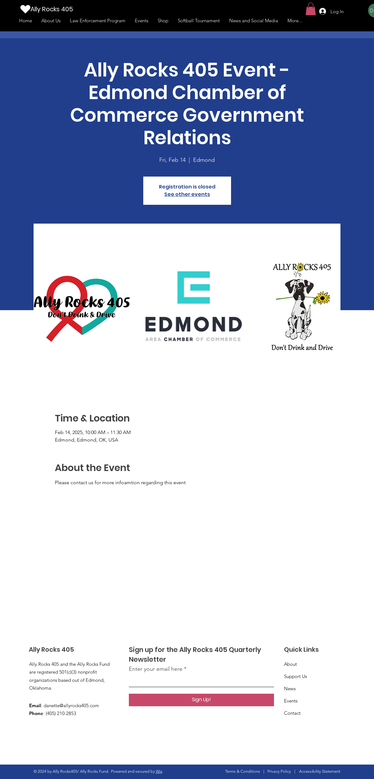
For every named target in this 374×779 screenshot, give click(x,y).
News (290, 689)
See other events (187, 194)
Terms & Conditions (242, 771)
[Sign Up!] (201, 700)
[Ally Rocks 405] (61, 8)
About (290, 664)
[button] (310, 9)
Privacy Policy (279, 771)
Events (291, 701)
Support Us (295, 676)
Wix (159, 771)
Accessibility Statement (319, 771)
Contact (292, 713)
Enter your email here (155, 669)
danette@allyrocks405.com (71, 705)
